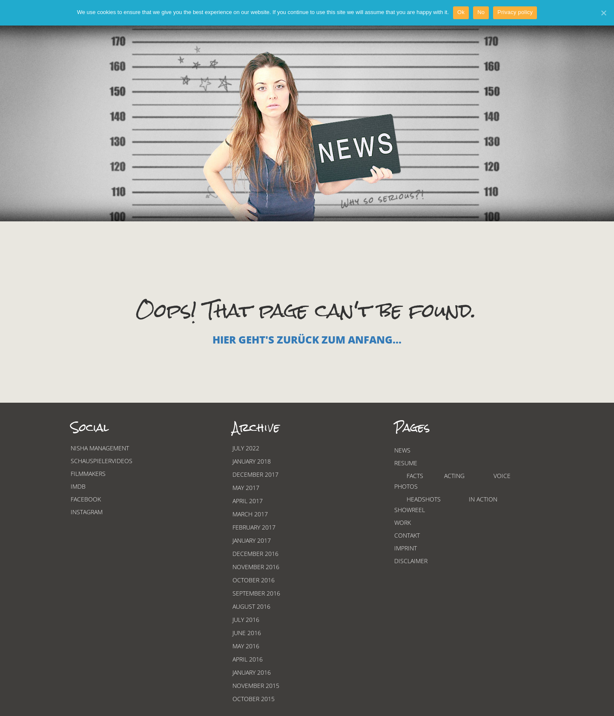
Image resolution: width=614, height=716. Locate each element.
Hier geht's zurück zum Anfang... (307, 339)
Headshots (424, 499)
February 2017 (253, 527)
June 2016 (246, 633)
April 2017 (247, 501)
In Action (483, 499)
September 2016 (256, 593)
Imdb (78, 486)
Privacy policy (515, 12)
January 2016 (251, 672)
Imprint (405, 548)
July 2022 (245, 448)
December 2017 (255, 474)
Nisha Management (100, 448)
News (402, 450)
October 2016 (253, 580)
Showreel (409, 510)
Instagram (87, 512)
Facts (415, 476)
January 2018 (251, 461)
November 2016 (255, 567)
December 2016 (255, 554)
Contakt (407, 535)
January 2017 (251, 540)
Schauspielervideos (101, 461)
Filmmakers (88, 474)
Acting (454, 476)
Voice (502, 476)
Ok (461, 12)
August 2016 (251, 606)
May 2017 (245, 488)
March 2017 (250, 514)
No (481, 12)
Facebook (86, 499)
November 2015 (255, 686)
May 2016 (245, 646)
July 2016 (245, 620)
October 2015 (253, 699)
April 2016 (247, 659)
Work (402, 522)
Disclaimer (411, 561)
